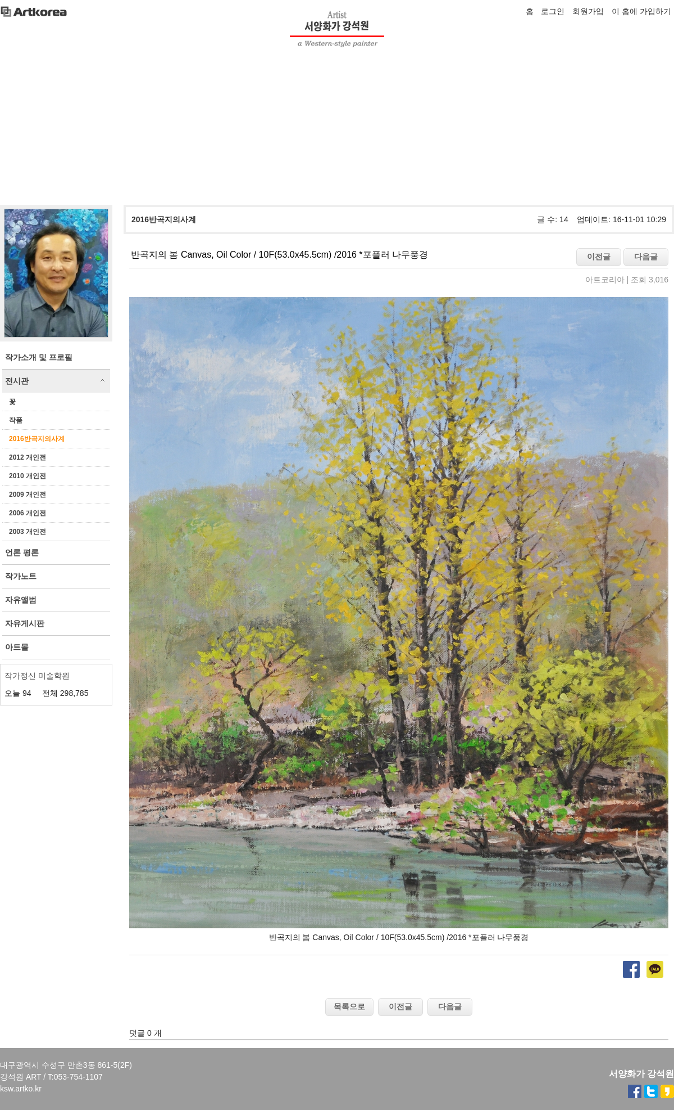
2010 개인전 (27, 476)
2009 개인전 (27, 494)
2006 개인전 (27, 513)
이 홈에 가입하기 (641, 11)
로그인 (552, 11)
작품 (15, 420)
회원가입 (588, 11)
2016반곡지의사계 (37, 439)
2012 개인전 (27, 457)
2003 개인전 (27, 532)
